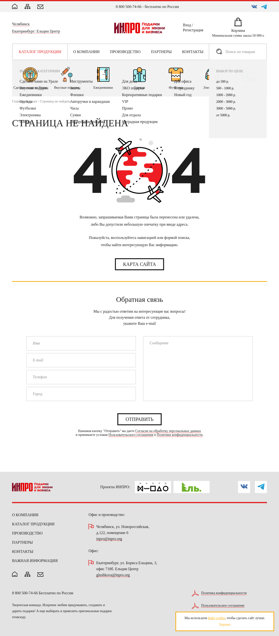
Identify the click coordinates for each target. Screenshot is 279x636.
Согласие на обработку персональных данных (168, 431)
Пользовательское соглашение (223, 605)
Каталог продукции (33, 524)
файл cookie (216, 618)
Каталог (31, 101)
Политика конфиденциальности (224, 593)
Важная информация (35, 561)
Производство (27, 533)
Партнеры (22, 542)
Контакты (22, 551)
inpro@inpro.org (109, 539)
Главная (17, 101)
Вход (187, 26)
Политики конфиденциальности (179, 435)
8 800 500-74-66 (128, 7)
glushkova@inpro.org (113, 575)
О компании (25, 515)
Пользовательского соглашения (130, 435)
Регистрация (193, 31)
